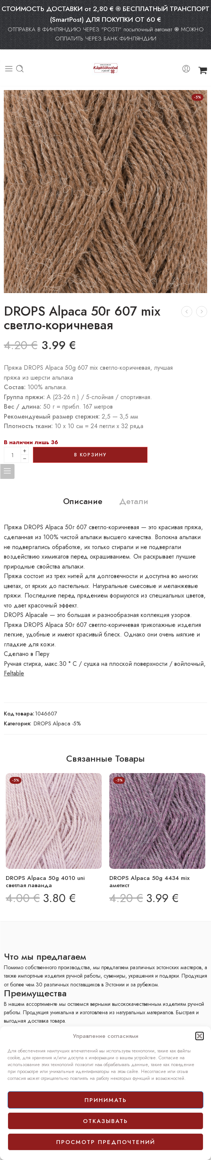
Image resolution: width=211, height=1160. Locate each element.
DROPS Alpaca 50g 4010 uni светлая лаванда (45, 882)
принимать (105, 1100)
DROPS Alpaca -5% (57, 723)
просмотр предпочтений (105, 1142)
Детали (133, 501)
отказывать (105, 1121)
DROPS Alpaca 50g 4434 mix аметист (149, 882)
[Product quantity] (12, 455)
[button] (199, 1036)
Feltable (14, 673)
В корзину (90, 454)
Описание (82, 501)
